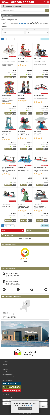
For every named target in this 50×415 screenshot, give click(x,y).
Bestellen (8, 77)
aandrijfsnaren (22, 23)
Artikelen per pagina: (31, 30)
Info (14, 77)
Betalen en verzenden (7, 366)
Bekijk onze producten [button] (25, 15)
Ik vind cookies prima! (25, 408)
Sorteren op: (5, 30)
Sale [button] (12, 230)
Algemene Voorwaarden (7, 374)
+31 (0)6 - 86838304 (12, 281)
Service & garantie (6, 371)
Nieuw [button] (37, 230)
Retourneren (5, 369)
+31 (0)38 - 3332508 (12, 273)
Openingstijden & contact (8, 376)
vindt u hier (29, 405)
